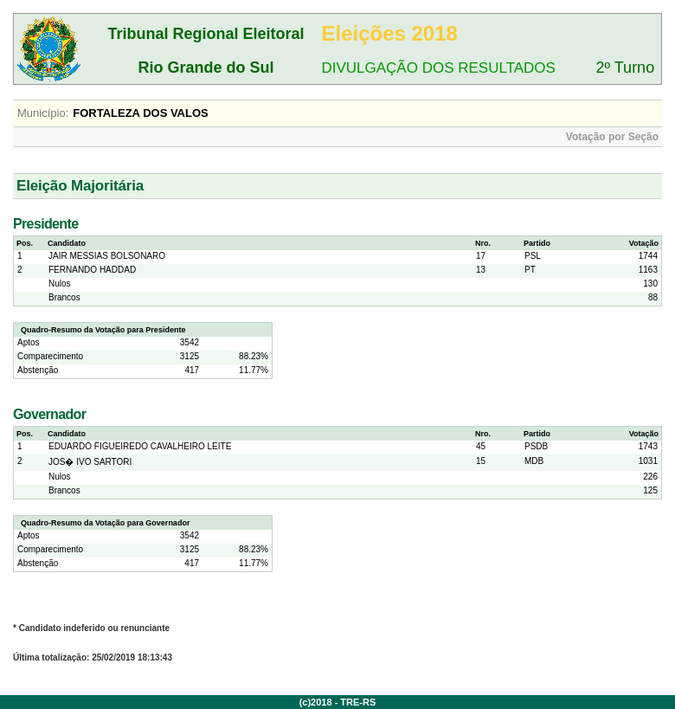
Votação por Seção (612, 137)
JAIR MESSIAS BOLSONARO (106, 256)
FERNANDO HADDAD (92, 269)
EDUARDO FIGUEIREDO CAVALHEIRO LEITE (139, 446)
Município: (42, 112)
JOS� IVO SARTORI (90, 462)
